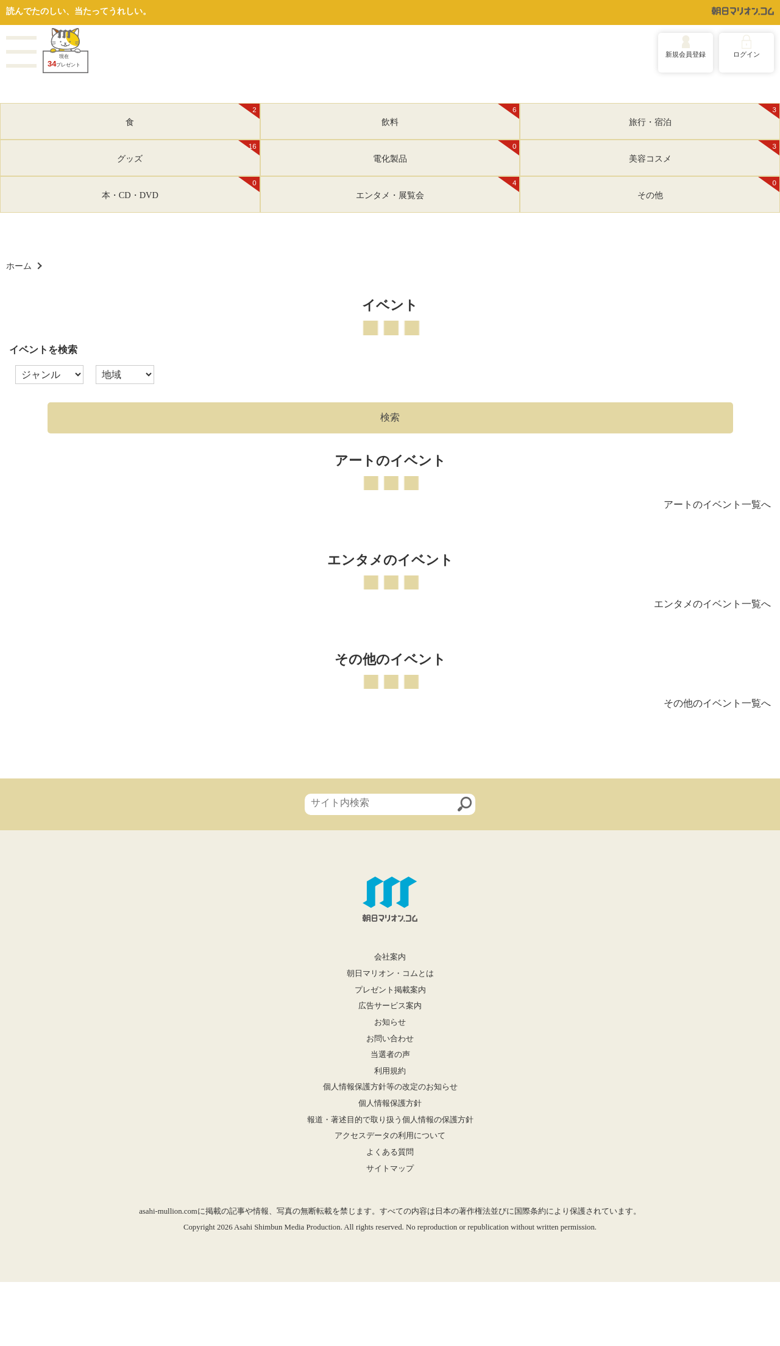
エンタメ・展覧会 (437, 188)
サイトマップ (390, 1168)
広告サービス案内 (390, 1006)
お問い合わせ (390, 1038)
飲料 (450, 115)
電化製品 (446, 151)
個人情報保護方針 (390, 1103)
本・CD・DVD (181, 188)
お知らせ (390, 1022)
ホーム (19, 266)
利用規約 (390, 1071)
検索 (390, 417)
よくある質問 (390, 1152)
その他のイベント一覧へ (717, 703)
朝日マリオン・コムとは (390, 973)
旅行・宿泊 (704, 115)
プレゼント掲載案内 (390, 990)
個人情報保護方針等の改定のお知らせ (390, 1087)
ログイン (746, 54)
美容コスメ (704, 151)
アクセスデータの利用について (390, 1135)
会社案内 (390, 957)
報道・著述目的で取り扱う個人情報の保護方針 (390, 1120)
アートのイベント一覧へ (717, 504)
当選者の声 (390, 1054)
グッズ (188, 151)
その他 (708, 188)
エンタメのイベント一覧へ (712, 604)
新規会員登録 (685, 54)
